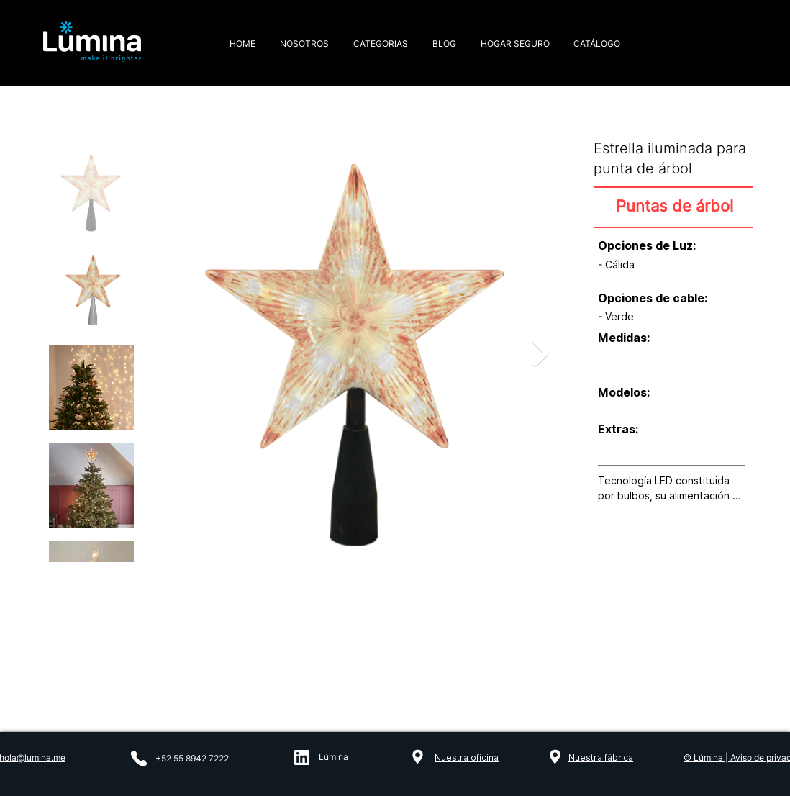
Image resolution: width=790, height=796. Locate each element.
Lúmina (333, 756)
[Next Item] (540, 353)
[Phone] (138, 758)
